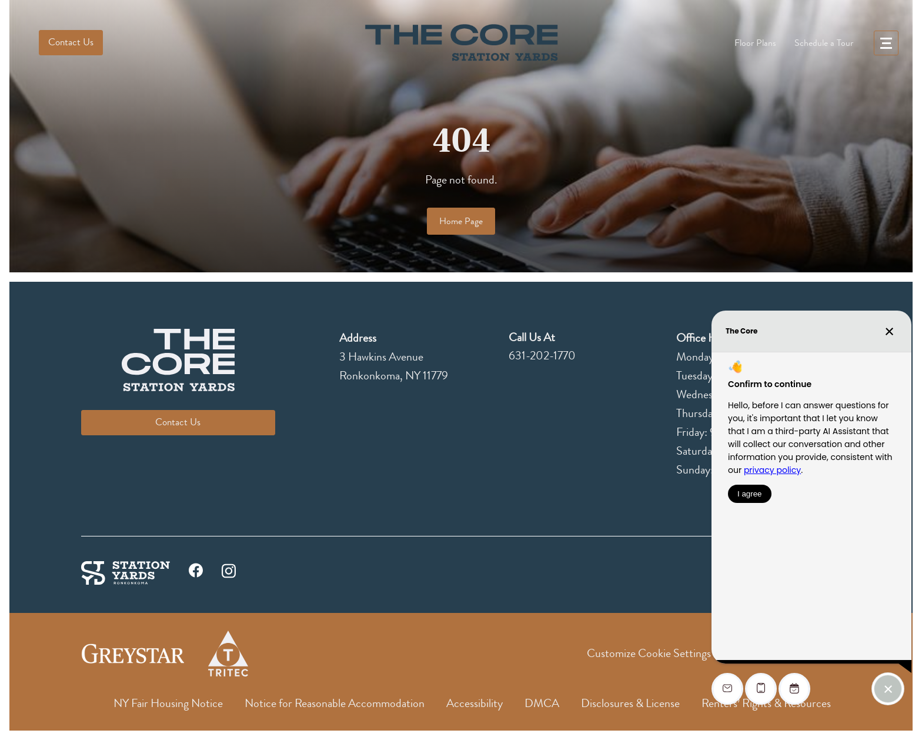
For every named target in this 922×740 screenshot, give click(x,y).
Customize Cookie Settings (649, 653)
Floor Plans (755, 43)
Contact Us (70, 42)
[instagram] (229, 569)
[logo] (461, 43)
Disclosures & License (630, 703)
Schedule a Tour (823, 43)
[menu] (886, 43)
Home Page (461, 221)
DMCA (542, 703)
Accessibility (474, 703)
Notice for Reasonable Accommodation (335, 703)
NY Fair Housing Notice (168, 703)
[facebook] (196, 573)
